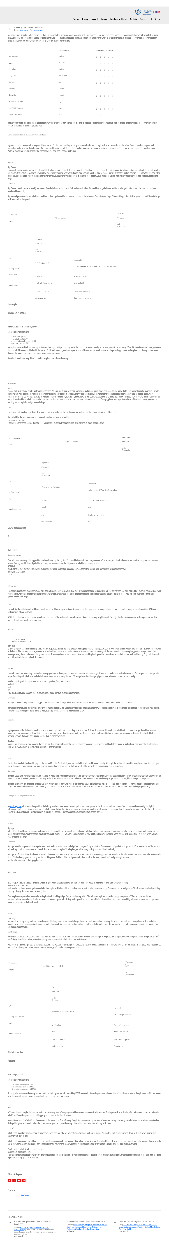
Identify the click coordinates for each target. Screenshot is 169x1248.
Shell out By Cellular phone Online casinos (136, 1221)
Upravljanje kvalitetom (118, 19)
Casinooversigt (20, 1230)
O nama (85, 19)
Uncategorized (38, 30)
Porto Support (23, 30)
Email (23, 1180)
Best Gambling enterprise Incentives (86, 1225)
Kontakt (143, 19)
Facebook (9, 1180)
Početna (76, 19)
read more (18, 1236)
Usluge (93, 19)
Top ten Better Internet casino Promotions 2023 (85, 1221)
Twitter (14, 1180)
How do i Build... (129, 1229)
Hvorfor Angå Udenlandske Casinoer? (34, 1228)
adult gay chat (15, 806)
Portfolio (133, 19)
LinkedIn (19, 1180)
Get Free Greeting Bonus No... (87, 1229)
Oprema (104, 19)
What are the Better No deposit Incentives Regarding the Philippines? (87, 1227)
